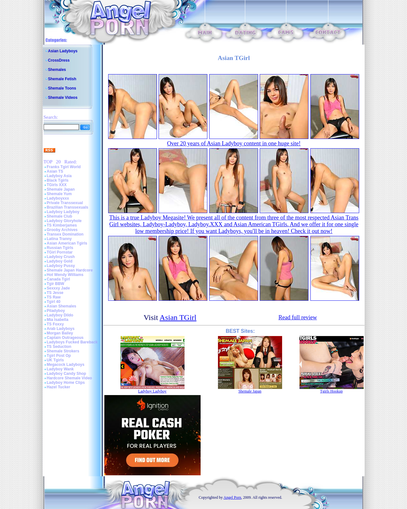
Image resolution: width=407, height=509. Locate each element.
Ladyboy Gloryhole (64, 221)
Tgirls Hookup (331, 391)
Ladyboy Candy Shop (66, 373)
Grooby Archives (62, 230)
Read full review (297, 317)
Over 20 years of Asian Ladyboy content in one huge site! (234, 143)
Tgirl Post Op (59, 355)
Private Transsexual (65, 203)
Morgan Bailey (60, 333)
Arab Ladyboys (61, 328)
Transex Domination (65, 234)
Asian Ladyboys (63, 51)
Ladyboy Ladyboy (63, 212)
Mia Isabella (57, 319)
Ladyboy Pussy (61, 265)
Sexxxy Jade (58, 288)
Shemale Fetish (62, 79)
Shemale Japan (61, 189)
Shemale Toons (62, 88)
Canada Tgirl (58, 279)
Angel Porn (232, 497)
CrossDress (59, 60)
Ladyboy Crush (61, 256)
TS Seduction (59, 346)
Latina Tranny (59, 239)
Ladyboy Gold (60, 261)
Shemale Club (59, 216)
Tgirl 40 (54, 301)
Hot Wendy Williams (65, 274)
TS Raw (54, 297)
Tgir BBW (56, 283)
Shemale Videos (63, 97)
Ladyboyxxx (58, 198)
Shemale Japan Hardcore (70, 270)
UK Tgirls (55, 360)
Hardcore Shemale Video (69, 378)
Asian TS (55, 171)
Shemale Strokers (63, 351)
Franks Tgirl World (64, 167)
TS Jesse (55, 292)
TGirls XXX (57, 185)
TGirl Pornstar (60, 252)
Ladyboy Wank (60, 369)
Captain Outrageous (65, 337)
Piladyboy (56, 310)
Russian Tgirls (60, 248)
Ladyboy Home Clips (66, 382)
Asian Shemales (61, 306)
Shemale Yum (59, 194)
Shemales (57, 69)
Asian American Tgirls (67, 243)
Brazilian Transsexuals (67, 207)
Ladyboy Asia (59, 176)
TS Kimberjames (62, 225)
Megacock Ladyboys (65, 364)
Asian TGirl (178, 317)
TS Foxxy (55, 324)
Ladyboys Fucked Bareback (72, 342)
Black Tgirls (58, 180)
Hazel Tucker (58, 387)
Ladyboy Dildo (60, 315)
